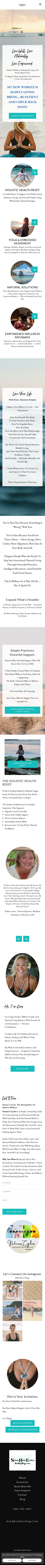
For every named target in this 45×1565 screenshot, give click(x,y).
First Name (6, 1183)
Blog (22, 1499)
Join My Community (23, 116)
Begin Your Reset (22, 1423)
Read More (22, 1069)
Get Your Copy (14, 1211)
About (22, 1477)
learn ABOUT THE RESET (22, 764)
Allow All (12, 1560)
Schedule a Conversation (22, 1429)
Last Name (6, 1191)
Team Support (22, 1490)
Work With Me (22, 1486)
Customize (32, 1560)
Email (4, 1200)
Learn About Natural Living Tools (22, 710)
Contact (22, 1494)
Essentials (22, 1482)
